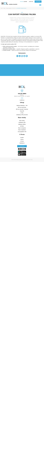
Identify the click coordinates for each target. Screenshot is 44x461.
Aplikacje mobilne (22, 124)
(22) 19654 (25, 1)
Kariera (22, 139)
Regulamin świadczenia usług (27, 159)
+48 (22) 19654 (22, 94)
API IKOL (22, 126)
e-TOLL (22, 113)
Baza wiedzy (22, 120)
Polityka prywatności (19, 159)
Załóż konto (38, 1)
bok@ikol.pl (22, 100)
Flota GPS (22, 111)
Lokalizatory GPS (22, 122)
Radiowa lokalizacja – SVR (22, 105)
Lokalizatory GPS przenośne (22, 114)
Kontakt (22, 137)
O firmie (22, 141)
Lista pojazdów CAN (22, 131)
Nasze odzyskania (22, 129)
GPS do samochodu (22, 107)
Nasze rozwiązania (22, 128)
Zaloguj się (31, 1)
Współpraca (22, 143)
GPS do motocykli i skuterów (22, 109)
